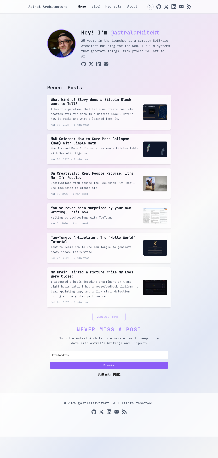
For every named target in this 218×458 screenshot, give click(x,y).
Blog (95, 6)
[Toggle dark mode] (150, 7)
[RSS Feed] (189, 6)
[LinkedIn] (173, 6)
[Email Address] (109, 376)
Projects (113, 6)
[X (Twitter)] (166, 6)
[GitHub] (158, 6)
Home (82, 6)
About (132, 6)
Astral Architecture (47, 6)
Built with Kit (109, 396)
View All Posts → (109, 338)
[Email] (181, 6)
